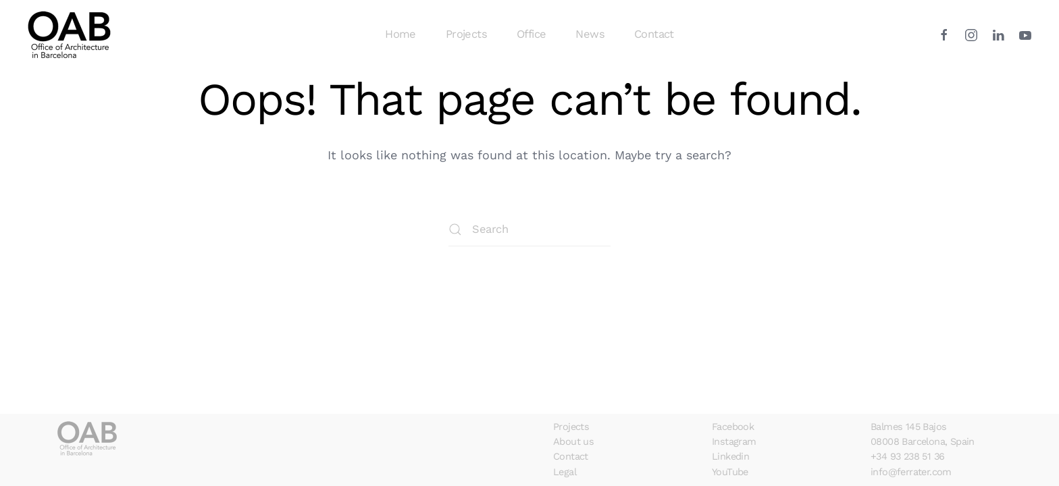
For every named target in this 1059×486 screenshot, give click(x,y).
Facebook (733, 427)
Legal (564, 472)
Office (531, 34)
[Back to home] (71, 34)
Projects (466, 34)
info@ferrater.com (911, 472)
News (589, 34)
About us (573, 442)
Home (400, 34)
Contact (654, 34)
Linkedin (730, 456)
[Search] (529, 229)
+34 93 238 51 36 (907, 456)
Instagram (734, 442)
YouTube (730, 472)
